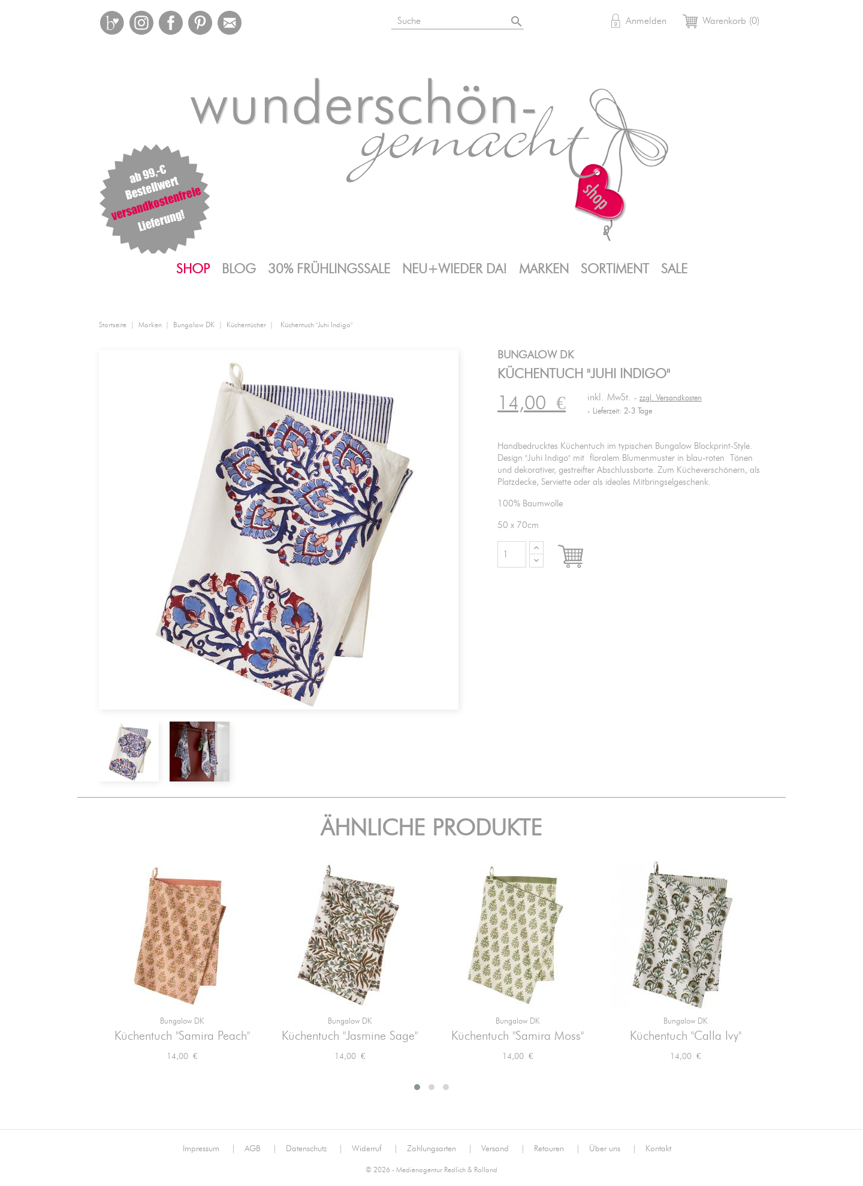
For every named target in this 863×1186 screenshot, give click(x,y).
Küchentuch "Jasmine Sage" (350, 1036)
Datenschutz (314, 1149)
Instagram (141, 23)
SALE (674, 269)
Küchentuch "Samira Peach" (182, 1036)
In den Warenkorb (581, 557)
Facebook (171, 23)
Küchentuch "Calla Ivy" (685, 1036)
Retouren (557, 1149)
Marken (544, 269)
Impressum (209, 1149)
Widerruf (375, 1149)
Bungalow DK (182, 1021)
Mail (230, 23)
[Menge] (511, 554)
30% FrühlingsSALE (329, 269)
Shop (193, 269)
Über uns (612, 1149)
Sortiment (615, 269)
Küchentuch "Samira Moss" (517, 1036)
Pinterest (200, 23)
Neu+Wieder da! (454, 269)
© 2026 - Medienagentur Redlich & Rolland (431, 1170)
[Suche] (458, 19)
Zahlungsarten (439, 1149)
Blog (239, 269)
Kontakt (658, 1149)
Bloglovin (112, 23)
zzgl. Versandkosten (670, 398)
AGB (261, 1149)
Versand (503, 1149)
